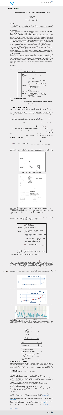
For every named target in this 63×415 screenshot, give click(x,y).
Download (37, 2)
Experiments (50, 2)
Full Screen (16, 8)
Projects (41, 2)
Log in (52, 1)
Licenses (13, 410)
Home (33, 2)
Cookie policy (19, 410)
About (11, 410)
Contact (16, 410)
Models (45, 2)
